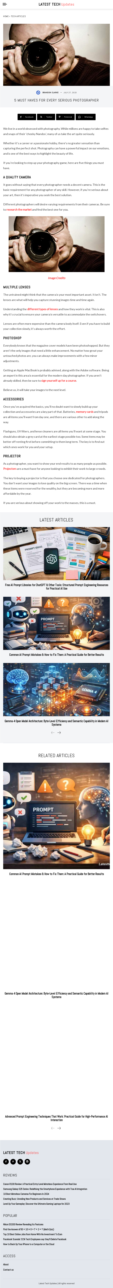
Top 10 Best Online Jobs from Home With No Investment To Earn (32, 1234)
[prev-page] (53, 732)
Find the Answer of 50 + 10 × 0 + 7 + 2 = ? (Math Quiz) (28, 1229)
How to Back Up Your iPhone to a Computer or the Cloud (28, 1244)
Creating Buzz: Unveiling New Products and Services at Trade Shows (34, 1198)
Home (6, 16)
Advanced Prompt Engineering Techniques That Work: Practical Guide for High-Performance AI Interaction (56, 1118)
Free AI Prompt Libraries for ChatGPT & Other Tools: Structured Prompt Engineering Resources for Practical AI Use (56, 587)
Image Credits (56, 278)
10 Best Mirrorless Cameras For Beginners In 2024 (26, 1193)
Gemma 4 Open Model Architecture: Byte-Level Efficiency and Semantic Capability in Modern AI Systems (56, 723)
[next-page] (58, 732)
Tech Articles (18, 16)
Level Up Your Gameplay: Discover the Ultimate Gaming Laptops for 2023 (36, 1203)
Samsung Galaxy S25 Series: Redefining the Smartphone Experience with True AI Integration (45, 1189)
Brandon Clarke (50, 93)
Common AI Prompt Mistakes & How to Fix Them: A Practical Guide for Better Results (56, 655)
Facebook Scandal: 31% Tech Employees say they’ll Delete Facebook (34, 1239)
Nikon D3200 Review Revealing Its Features (23, 1224)
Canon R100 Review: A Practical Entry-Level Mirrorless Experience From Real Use (40, 1184)
